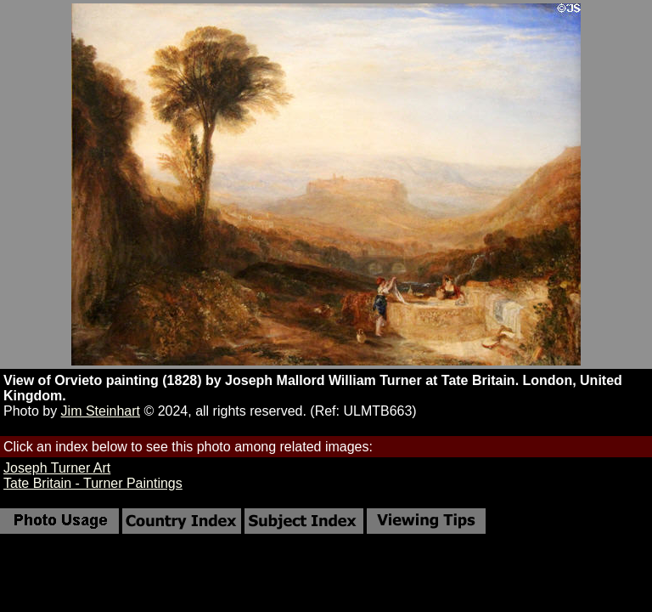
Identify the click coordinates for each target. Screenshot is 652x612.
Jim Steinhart (100, 411)
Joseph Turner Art (56, 468)
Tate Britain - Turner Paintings (93, 483)
